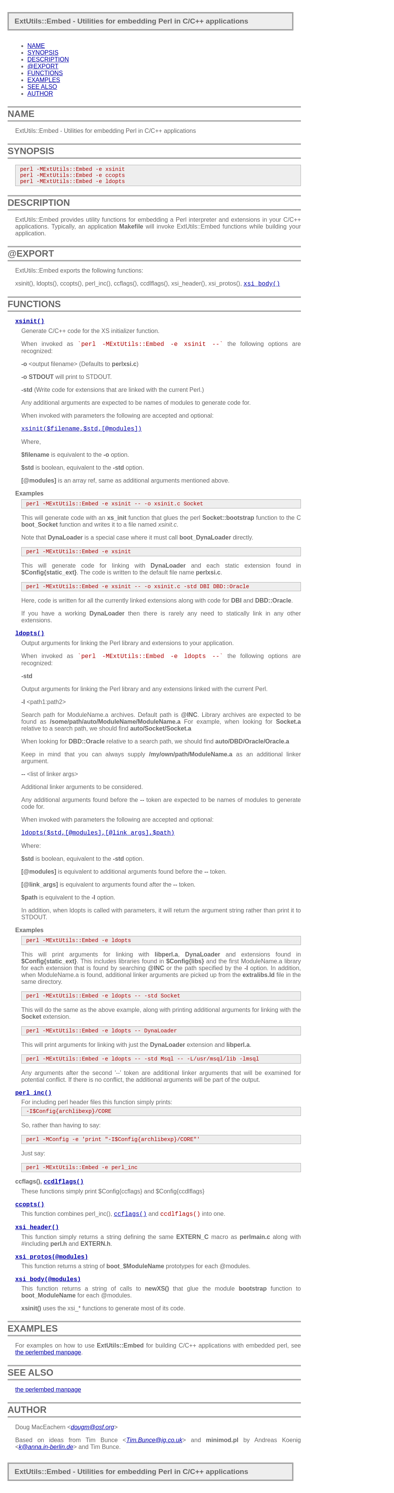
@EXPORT (43, 66)
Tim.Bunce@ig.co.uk (154, 1440)
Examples (29, 493)
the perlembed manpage (48, 1352)
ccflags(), (49, 1181)
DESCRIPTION (48, 59)
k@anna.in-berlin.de (46, 1447)
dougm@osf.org (92, 1427)
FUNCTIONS (45, 73)
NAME (36, 46)
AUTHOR (40, 93)
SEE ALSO (42, 87)
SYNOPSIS (43, 52)
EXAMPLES (43, 80)
